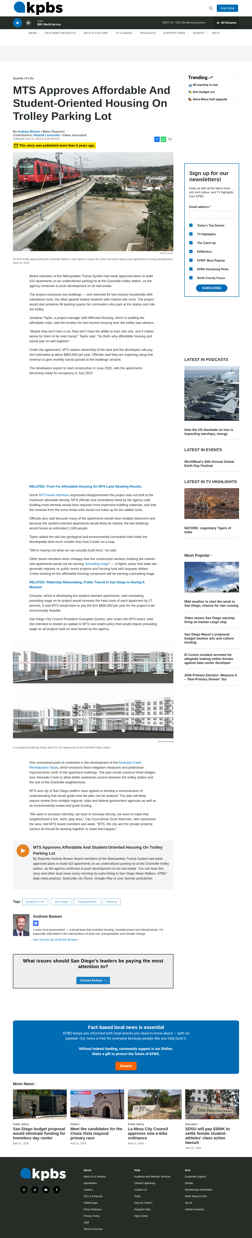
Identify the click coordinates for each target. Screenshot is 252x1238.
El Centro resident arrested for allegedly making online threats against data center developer (208, 659)
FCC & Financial (93, 1196)
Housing (111, 901)
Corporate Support (195, 1176)
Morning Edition (196, 26)
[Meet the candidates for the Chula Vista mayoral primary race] (97, 1104)
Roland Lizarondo (47, 135)
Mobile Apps (91, 1202)
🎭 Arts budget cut (201, 92)
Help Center (141, 1215)
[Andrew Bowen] (21, 925)
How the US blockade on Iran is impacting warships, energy (208, 432)
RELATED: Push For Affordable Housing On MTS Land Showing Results (85, 486)
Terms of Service (93, 1229)
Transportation (87, 901)
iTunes (88, 878)
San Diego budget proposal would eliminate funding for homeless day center (39, 1133)
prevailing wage (97, 564)
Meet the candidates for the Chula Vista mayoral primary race (96, 1133)
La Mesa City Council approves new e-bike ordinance (148, 1133)
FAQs (137, 1196)
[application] (93, 430)
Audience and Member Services (152, 1176)
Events (198, 37)
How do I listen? (143, 1202)
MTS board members (54, 495)
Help (216, 37)
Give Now (228, 9)
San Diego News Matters (137, 873)
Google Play (103, 878)
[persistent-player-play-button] (17, 26)
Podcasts (148, 37)
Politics (75, 1124)
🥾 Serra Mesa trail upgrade (207, 99)
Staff (86, 1222)
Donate (126, 1066)
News (33, 37)
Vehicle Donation (194, 1209)
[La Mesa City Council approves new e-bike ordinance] (155, 1104)
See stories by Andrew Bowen (55, 939)
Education (191, 1124)
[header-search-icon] (211, 9)
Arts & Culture (96, 37)
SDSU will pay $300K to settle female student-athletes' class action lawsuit (207, 1136)
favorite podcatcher (138, 878)
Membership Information (198, 1189)
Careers (88, 1189)
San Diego (61, 901)
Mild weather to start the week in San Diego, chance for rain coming (211, 603)
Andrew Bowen (29, 131)
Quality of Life (23, 78)
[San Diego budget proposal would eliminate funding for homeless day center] (40, 1104)
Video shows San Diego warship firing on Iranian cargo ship (209, 620)
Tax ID (188, 1202)
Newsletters (90, 1183)
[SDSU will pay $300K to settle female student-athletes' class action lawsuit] (212, 1104)
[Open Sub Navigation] (39, 37)
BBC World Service (49, 28)
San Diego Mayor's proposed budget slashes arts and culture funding (209, 638)
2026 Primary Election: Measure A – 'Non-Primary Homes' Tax (210, 677)
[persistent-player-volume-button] (28, 26)
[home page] (37, 9)
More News (25, 1084)
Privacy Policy (92, 1215)
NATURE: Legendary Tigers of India (207, 530)
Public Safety (21, 1124)
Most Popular (198, 555)
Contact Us (140, 1189)
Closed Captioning (144, 1183)
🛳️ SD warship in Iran (203, 85)
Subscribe (211, 288)
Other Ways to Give (196, 1196)
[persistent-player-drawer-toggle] (226, 26)
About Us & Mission (95, 1176)
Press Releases (93, 1209)
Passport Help (142, 1209)
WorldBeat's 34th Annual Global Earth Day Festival (209, 464)
